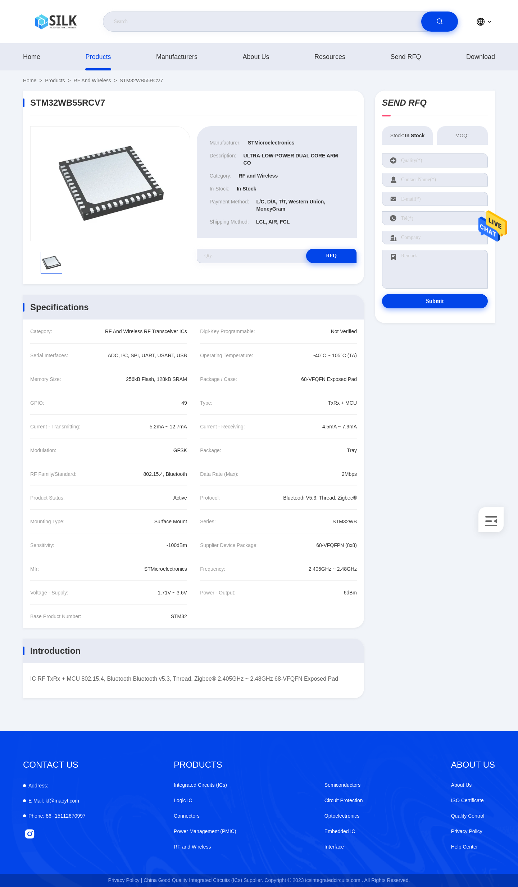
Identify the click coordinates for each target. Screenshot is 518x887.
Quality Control (468, 816)
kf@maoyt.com (53, 801)
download (480, 56)
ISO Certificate (467, 800)
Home (31, 56)
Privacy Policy (466, 831)
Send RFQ (405, 56)
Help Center (464, 847)
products (98, 56)
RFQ (331, 255)
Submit (435, 301)
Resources (329, 56)
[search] (439, 22)
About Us (255, 56)
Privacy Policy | (125, 880)
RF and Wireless (92, 80)
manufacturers (176, 56)
